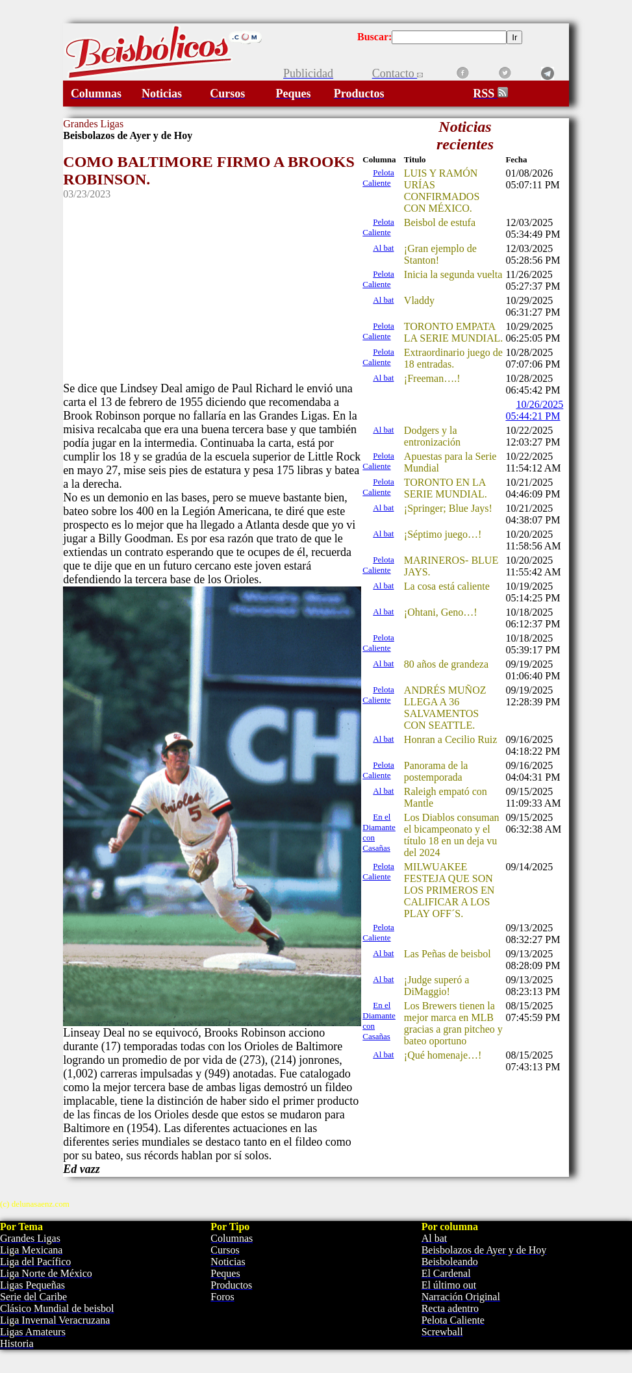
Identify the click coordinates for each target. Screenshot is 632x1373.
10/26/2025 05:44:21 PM (534, 410)
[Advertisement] (212, 291)
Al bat (383, 248)
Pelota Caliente (378, 178)
